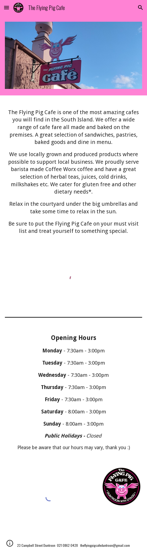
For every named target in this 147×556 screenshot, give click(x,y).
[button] (6, 7)
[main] (73, 172)
